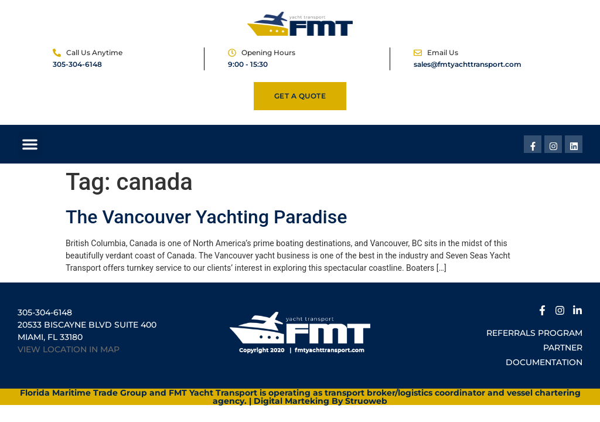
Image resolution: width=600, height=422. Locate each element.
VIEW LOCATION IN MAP (69, 349)
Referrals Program (534, 333)
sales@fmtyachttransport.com (467, 64)
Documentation (544, 362)
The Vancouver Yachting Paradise (206, 217)
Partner (562, 347)
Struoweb (366, 401)
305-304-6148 (77, 64)
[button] (30, 144)
